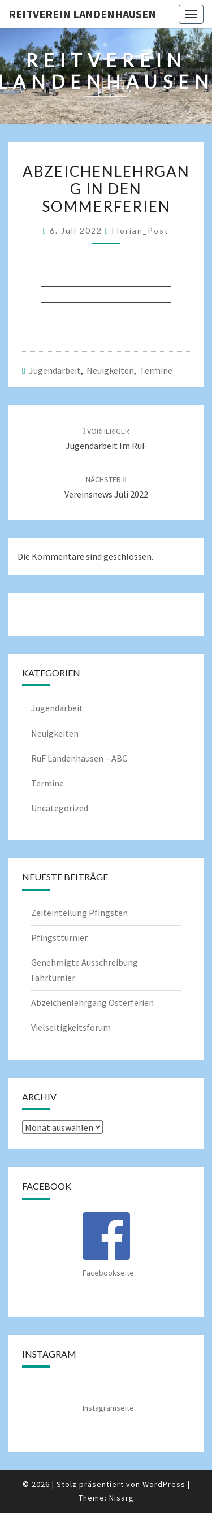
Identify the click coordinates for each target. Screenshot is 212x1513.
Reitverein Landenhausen (82, 14)
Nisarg (121, 1498)
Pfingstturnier (59, 937)
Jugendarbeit (55, 370)
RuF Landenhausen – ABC (79, 758)
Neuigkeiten (110, 370)
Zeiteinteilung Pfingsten (79, 912)
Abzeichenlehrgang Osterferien (92, 1002)
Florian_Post (140, 230)
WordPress (163, 1484)
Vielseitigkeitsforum (71, 1027)
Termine (156, 370)
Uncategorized (59, 808)
